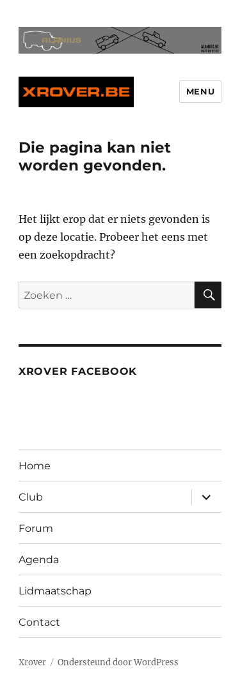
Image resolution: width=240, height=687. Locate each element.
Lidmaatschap (55, 591)
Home (35, 466)
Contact (39, 622)
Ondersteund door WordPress (118, 662)
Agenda (39, 560)
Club (31, 497)
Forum (36, 528)
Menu (200, 91)
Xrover (32, 662)
